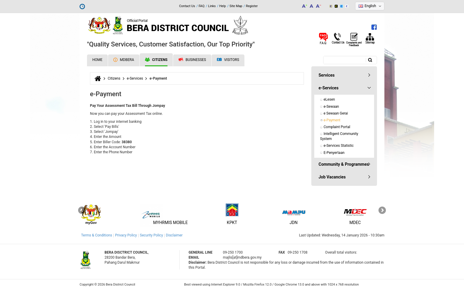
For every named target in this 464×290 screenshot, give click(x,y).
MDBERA (123, 60)
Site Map (236, 6)
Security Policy (151, 235)
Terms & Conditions (96, 235)
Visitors (228, 60)
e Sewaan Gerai (336, 113)
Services (327, 75)
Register (252, 6)
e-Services (135, 78)
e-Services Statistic (339, 146)
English (370, 6)
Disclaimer (174, 235)
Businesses (192, 60)
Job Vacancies (332, 177)
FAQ (201, 6)
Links (212, 6)
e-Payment (332, 120)
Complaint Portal (337, 127)
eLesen (329, 99)
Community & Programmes (344, 164)
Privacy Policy (126, 235)
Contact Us (187, 6)
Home (97, 60)
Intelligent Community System (339, 136)
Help (222, 6)
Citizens (156, 60)
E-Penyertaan (334, 153)
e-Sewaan (331, 106)
